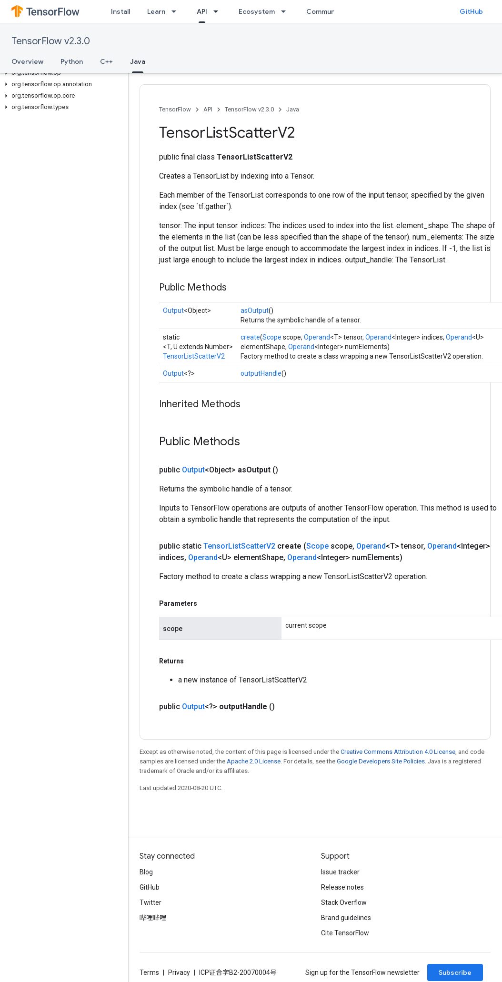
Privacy (179, 972)
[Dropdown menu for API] (218, 11)
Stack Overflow (344, 902)
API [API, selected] (202, 11)
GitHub (471, 11)
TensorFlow (175, 109)
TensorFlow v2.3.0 (50, 41)
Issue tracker (340, 872)
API (207, 109)
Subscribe (455, 972)
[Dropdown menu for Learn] (176, 11)
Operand (317, 337)
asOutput (255, 310)
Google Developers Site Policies (381, 761)
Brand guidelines (346, 918)
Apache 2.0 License (254, 761)
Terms (149, 972)
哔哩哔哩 (153, 918)
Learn (156, 11)
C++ (106, 61)
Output (173, 310)
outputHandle (261, 373)
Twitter (150, 902)
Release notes (342, 887)
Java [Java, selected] (137, 61)
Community (324, 11)
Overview (27, 61)
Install (120, 11)
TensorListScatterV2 (194, 356)
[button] (62, 73)
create (250, 337)
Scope (271, 337)
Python (71, 61)
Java (292, 109)
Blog (146, 872)
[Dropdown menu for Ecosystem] (286, 11)
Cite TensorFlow (345, 933)
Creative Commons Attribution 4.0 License (398, 751)
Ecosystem (257, 11)
